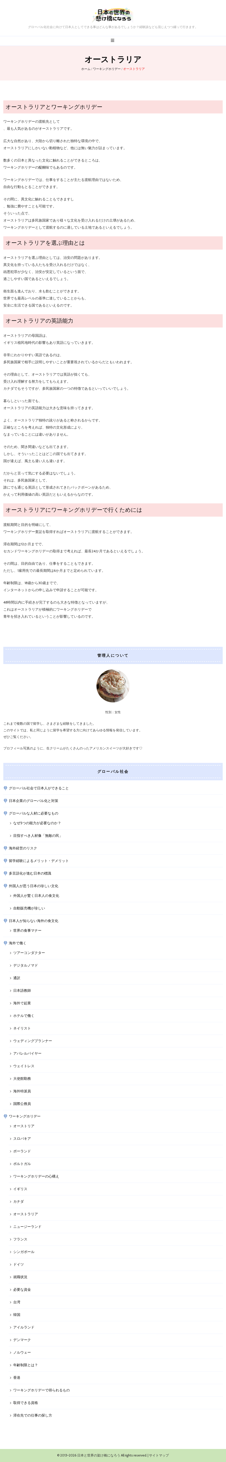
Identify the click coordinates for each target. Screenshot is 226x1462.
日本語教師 (22, 990)
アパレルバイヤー (27, 1053)
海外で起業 (22, 1003)
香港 (16, 1377)
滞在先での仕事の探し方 (32, 1415)
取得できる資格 (25, 1403)
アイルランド (23, 1327)
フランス (20, 1239)
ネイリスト (22, 1028)
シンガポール (23, 1252)
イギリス (20, 1189)
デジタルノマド (25, 965)
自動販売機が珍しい (29, 908)
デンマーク (22, 1340)
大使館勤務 (22, 1078)
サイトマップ (159, 1455)
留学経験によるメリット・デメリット (39, 861)
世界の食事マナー (27, 930)
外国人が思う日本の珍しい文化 (33, 886)
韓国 (16, 1315)
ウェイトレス (23, 1066)
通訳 (16, 978)
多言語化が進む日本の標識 (30, 873)
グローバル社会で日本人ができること (39, 788)
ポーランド (22, 1151)
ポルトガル (22, 1164)
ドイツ (18, 1264)
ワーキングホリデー (25, 1116)
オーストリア (23, 1126)
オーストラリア (25, 1214)
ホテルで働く (23, 1016)
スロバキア (22, 1138)
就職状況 (20, 1277)
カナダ (18, 1201)
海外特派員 (22, 1091)
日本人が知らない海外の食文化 (33, 921)
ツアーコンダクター (29, 953)
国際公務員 (22, 1104)
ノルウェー (22, 1352)
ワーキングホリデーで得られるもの (41, 1390)
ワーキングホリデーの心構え (36, 1176)
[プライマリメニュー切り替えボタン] (113, 40)
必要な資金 (22, 1289)
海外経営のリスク (23, 848)
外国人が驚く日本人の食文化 (36, 896)
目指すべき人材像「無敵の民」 (38, 836)
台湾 (16, 1302)
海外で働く (17, 943)
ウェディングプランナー (32, 1041)
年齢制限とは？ (25, 1365)
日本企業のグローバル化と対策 (33, 801)
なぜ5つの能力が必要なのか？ (37, 823)
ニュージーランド (27, 1227)
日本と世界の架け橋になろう (98, 1455)
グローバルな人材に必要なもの (33, 813)
